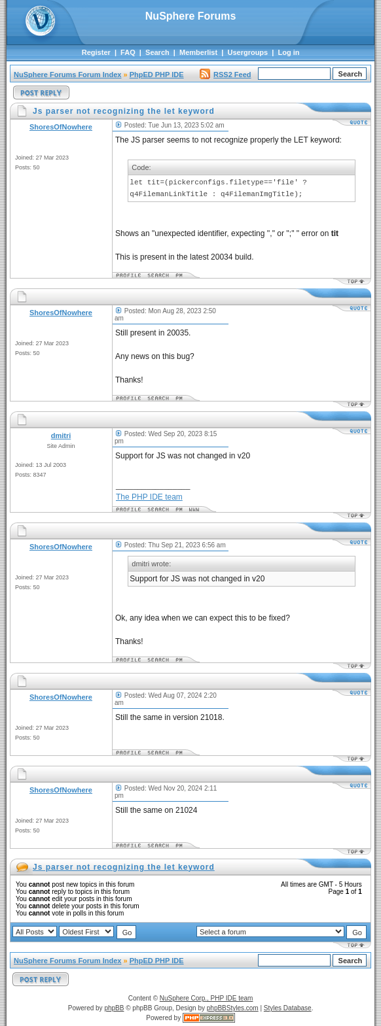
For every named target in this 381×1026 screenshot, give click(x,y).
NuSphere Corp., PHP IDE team (206, 998)
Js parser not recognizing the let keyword (124, 867)
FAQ (128, 52)
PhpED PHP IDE (157, 74)
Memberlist (198, 52)
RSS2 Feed (225, 74)
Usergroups (247, 52)
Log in (289, 52)
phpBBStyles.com (233, 1008)
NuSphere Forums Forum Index (67, 74)
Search (157, 52)
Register (96, 52)
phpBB (114, 1008)
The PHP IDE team (149, 497)
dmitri (61, 435)
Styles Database (288, 1008)
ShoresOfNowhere (60, 127)
